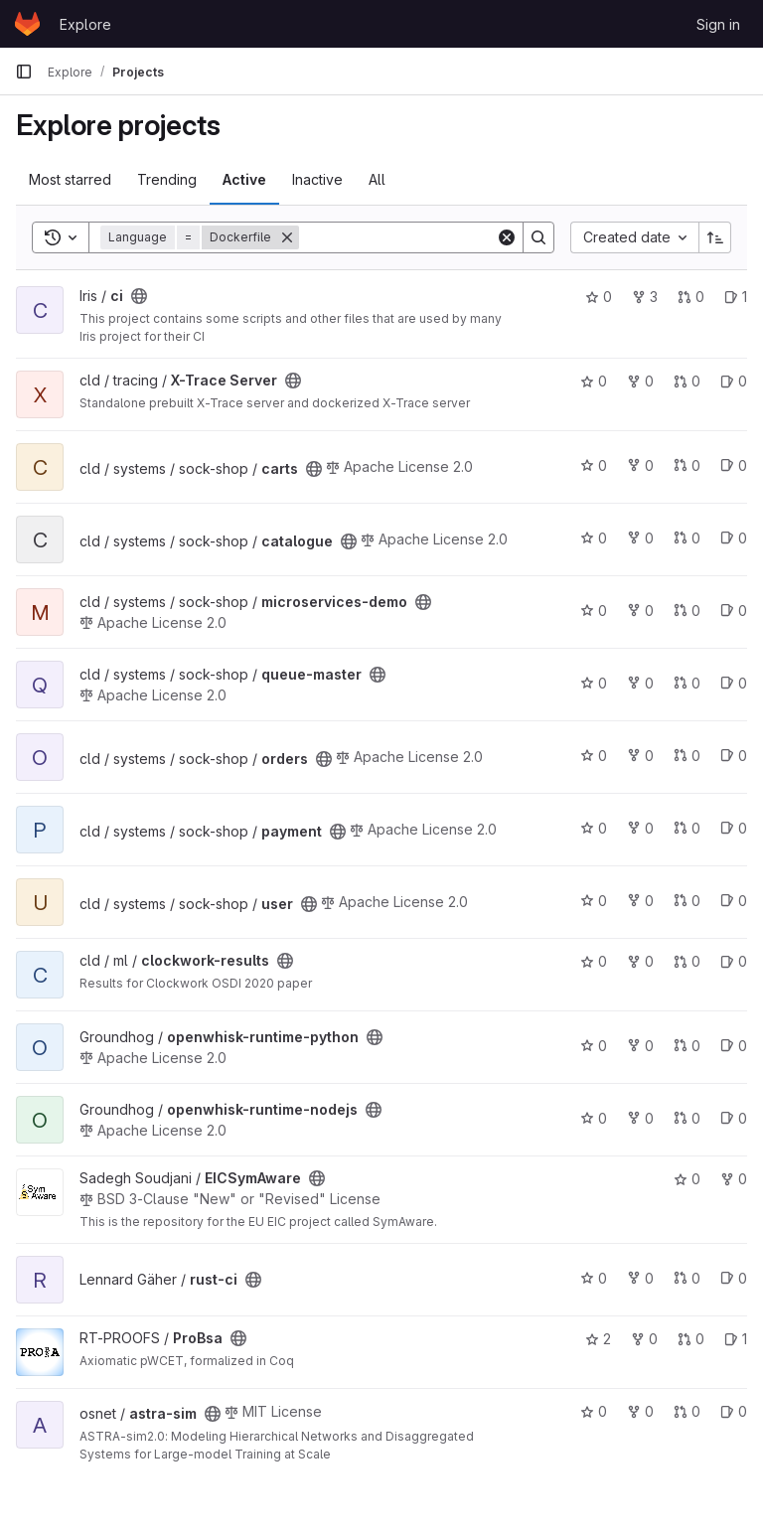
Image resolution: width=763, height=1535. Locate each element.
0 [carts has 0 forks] (640, 465)
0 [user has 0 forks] (640, 900)
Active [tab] (244, 179)
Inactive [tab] (317, 179)
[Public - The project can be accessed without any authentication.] (139, 296)
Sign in (718, 24)
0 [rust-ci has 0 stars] (593, 1278)
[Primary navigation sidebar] (24, 71)
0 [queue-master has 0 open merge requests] (687, 683)
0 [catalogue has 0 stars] (593, 538)
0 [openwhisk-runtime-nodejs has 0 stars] (593, 1118)
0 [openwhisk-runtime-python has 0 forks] (640, 1045)
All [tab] (377, 179)
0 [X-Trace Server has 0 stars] (593, 381)
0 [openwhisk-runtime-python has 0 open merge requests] (687, 1045)
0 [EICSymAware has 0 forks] (733, 1178)
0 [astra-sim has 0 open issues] (733, 1411)
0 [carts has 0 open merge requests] (687, 465)
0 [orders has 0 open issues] (733, 755)
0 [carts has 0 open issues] (733, 465)
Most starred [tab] (70, 179)
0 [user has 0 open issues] (733, 900)
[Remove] (287, 237)
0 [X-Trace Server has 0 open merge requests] (687, 381)
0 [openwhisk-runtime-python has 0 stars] (593, 1045)
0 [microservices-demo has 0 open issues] (733, 610)
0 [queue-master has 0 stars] (593, 683)
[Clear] (507, 237)
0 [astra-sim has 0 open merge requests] (687, 1411)
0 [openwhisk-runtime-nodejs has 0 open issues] (733, 1118)
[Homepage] (27, 24)
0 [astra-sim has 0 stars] (593, 1411)
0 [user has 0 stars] (593, 900)
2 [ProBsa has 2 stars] (598, 1338)
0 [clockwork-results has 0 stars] (593, 961)
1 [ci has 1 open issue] (735, 296)
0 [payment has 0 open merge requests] (687, 828)
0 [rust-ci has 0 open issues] (733, 1278)
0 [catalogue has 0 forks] (640, 538)
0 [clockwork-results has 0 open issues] (733, 961)
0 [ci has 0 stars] (598, 296)
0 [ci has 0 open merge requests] (691, 296)
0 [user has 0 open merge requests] (687, 900)
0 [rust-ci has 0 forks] (640, 1278)
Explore (85, 24)
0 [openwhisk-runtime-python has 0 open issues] (733, 1045)
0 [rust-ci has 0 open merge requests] (687, 1278)
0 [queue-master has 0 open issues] (733, 683)
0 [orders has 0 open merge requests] (687, 755)
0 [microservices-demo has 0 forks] (640, 610)
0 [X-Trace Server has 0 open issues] (733, 381)
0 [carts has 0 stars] (593, 465)
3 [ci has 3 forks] (645, 296)
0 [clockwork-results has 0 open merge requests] (687, 961)
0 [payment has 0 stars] (593, 828)
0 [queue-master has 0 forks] (640, 683)
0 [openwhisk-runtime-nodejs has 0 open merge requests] (687, 1118)
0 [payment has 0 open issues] (733, 828)
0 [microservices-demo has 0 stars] (593, 610)
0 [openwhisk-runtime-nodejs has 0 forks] (640, 1118)
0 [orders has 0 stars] (593, 755)
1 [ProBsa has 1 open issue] (735, 1338)
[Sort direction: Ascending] (715, 237)
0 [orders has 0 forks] (640, 755)
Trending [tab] (167, 179)
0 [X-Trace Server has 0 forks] (640, 381)
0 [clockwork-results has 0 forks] (640, 961)
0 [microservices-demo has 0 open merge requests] (687, 610)
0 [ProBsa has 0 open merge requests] (691, 1338)
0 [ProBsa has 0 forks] (644, 1338)
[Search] (422, 237)
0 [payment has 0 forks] (640, 828)
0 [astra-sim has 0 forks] (640, 1411)
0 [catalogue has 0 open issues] (733, 538)
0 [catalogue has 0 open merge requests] (687, 538)
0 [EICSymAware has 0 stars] (687, 1178)
